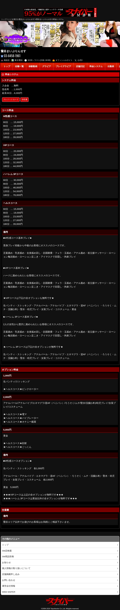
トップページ (6, 19)
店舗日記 (80, 66)
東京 (15, 19)
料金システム (96, 66)
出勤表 (111, 66)
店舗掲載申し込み (11, 574)
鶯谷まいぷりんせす (26, 19)
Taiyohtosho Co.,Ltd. (57, 609)
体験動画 (33, 66)
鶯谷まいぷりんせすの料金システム (50, 19)
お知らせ (6, 562)
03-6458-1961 (11, 56)
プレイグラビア (63, 66)
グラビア (46, 66)
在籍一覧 (19, 66)
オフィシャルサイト (62, 60)
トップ (7, 66)
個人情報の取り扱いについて (16, 568)
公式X (78, 60)
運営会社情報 (8, 586)
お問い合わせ (8, 580)
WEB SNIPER (8, 592)
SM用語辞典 (8, 556)
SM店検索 (7, 551)
